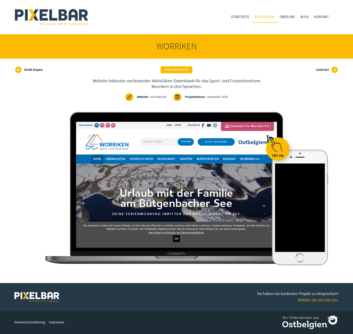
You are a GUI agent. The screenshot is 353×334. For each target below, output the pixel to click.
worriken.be (145, 97)
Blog (304, 17)
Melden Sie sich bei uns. (318, 300)
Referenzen (264, 17)
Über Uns (287, 17)
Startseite (240, 17)
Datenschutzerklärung (29, 322)
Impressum (56, 322)
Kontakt (321, 17)
